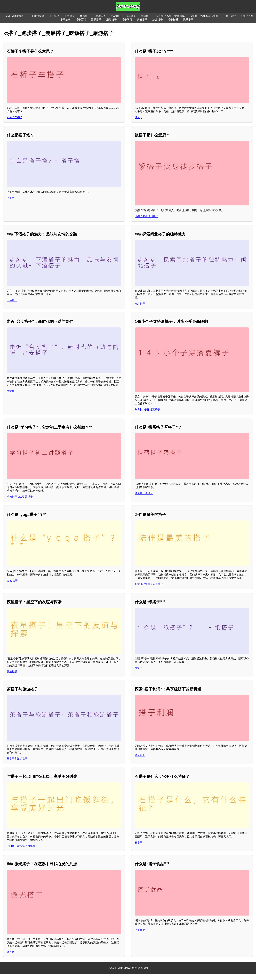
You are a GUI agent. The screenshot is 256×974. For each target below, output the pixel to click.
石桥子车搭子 (14, 117)
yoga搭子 (12, 580)
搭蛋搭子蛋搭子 (144, 493)
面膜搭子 (146, 16)
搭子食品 (140, 929)
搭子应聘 (81, 19)
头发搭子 (142, 19)
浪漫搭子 (111, 19)
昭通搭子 (69, 16)
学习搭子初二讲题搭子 (20, 496)
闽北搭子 (140, 303)
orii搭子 (131, 16)
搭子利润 (140, 755)
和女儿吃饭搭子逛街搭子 (149, 584)
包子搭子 (54, 16)
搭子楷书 (173, 19)
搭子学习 (127, 19)
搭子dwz (231, 16)
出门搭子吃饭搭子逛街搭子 (22, 846)
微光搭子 (12, 951)
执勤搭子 (188, 19)
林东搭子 (85, 16)
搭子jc (138, 117)
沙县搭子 (157, 19)
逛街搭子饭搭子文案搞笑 (170, 16)
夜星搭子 (12, 671)
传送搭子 (100, 16)
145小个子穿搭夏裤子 (147, 409)
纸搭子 (139, 668)
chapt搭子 (116, 16)
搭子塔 (11, 197)
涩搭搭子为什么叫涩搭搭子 (205, 16)
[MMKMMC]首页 (14, 16)
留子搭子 (96, 19)
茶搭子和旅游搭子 (17, 758)
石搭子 (139, 842)
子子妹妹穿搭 (36, 16)
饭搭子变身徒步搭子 (146, 216)
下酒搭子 (12, 300)
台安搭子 (12, 391)
